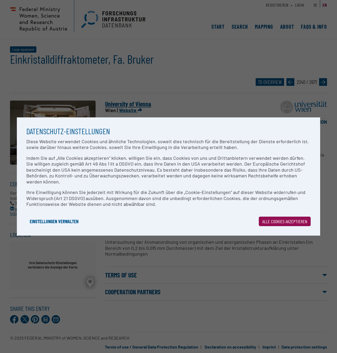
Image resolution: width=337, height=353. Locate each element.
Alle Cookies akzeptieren (284, 221)
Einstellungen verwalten (54, 221)
